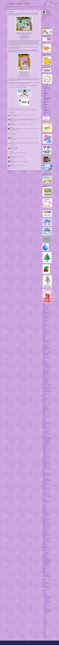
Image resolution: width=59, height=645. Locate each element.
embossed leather (45, 399)
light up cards (44, 465)
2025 (44, 592)
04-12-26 (44, 96)
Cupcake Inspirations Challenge (46, 385)
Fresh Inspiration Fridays (45, 408)
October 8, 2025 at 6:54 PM (13, 125)
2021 (44, 627)
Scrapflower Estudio (45, 510)
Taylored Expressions (45, 550)
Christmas (44, 360)
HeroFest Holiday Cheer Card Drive (47, 445)
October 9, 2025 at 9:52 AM (13, 134)
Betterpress (44, 332)
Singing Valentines (45, 521)
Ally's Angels (44, 321)
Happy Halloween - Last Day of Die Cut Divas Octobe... (47, 597)
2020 (44, 628)
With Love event (44, 586)
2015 (44, 634)
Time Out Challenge (45, 564)
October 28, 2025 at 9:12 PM (13, 166)
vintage (43, 570)
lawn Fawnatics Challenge (46, 461)
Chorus (43, 359)
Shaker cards (44, 513)
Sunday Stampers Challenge (46, 542)
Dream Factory (44, 395)
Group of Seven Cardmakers (46, 423)
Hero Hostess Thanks (45, 444)
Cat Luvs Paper (45, 95)
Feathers (44, 404)
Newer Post (9, 171)
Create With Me (45, 109)
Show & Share (44, 516)
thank (43, 551)
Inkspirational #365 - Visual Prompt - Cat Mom (46, 110)
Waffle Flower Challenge (45, 572)
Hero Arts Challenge (45, 432)
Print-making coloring (45, 502)
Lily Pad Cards (44, 466)
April (44, 619)
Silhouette (44, 517)
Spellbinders (44, 526)
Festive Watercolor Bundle (26, 75)
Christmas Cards (45, 362)
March (45, 620)
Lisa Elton (11, 123)
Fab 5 (43, 401)
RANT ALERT (45, 107)
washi (43, 573)
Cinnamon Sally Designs (46, 101)
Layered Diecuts (44, 462)
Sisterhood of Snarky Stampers (46, 523)
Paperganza (44, 492)
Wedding (44, 580)
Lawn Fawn (44, 460)
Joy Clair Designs (45, 455)
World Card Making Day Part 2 (47, 609)
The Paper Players (45, 555)
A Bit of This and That (46, 87)
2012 (44, 637)
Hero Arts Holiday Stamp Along (46, 433)
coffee (43, 368)
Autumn (43, 328)
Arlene (11, 164)
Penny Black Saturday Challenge (46, 493)
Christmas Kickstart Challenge (47, 98)
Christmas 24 (44, 361)
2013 (44, 636)
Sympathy (44, 548)
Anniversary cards (45, 324)
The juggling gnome (45, 93)
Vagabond (44, 568)
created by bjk (45, 112)
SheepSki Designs (45, 515)
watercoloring (44, 574)
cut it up (43, 386)
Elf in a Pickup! (45, 604)
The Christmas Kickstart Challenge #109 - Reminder (46, 99)
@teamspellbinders (45, 305)
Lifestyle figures (44, 464)
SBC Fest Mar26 (45, 507)
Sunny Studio (44, 543)
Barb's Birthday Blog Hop (45, 330)
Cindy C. (11, 132)
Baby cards (44, 329)
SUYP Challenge (45, 544)
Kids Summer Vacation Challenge (46, 458)
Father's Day (44, 403)
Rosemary (11, 127)
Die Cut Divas (44, 390)
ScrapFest (44, 509)
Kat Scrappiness (44, 457)
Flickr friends (44, 406)
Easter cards (44, 397)
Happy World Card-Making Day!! (48, 610)
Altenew (43, 322)
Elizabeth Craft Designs (45, 398)
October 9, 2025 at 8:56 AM (13, 130)
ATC (43, 327)
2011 (44, 638)
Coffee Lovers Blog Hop (45, 369)
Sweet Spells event (45, 546)
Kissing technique (45, 459)
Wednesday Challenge (45, 582)
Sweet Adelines (44, 545)
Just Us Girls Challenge (45, 456)
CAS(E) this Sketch (45, 355)
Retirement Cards (45, 506)
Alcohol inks (44, 319)
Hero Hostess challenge (45, 443)
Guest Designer (44, 424)
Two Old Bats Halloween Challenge (47, 565)
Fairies (43, 402)
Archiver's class (44, 325)
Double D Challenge (45, 394)
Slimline (43, 524)
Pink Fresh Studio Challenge (46, 495)
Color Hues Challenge (45, 370)
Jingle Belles (44, 454)
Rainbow (44, 505)
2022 (44, 626)
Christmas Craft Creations (46, 364)
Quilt (43, 503)
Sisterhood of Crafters (45, 522)
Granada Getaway (45, 422)
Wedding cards (44, 581)
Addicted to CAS (44, 318)
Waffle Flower (44, 571)
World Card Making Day (45, 587)
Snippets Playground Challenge (46, 525)
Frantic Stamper (44, 407)
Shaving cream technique (46, 514)
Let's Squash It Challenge (46, 463)
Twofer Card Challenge (45, 567)
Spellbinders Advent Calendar (46, 527)
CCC (43, 356)
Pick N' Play (44, 494)
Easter (43, 396)
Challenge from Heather (45, 357)
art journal (44, 326)
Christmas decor (44, 365)
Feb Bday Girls (44, 405)
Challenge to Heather (45, 358)
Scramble (44, 508)
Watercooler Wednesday (45, 575)
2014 (44, 635)
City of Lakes (44, 367)
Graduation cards (45, 421)
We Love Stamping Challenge (46, 579)
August (45, 614)
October (45, 595)
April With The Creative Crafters (47, 88)
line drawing (44, 467)
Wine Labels (44, 585)
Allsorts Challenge (45, 320)
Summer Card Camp (45, 540)
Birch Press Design (45, 333)
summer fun (44, 541)
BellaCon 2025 (44, 331)
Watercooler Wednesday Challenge (47, 576)
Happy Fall (44, 426)
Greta (10, 160)
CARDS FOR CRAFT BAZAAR (46, 113)
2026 (44, 591)
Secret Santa (44, 511)
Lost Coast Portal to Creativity (46, 468)
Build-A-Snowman (26, 34)
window (43, 584)
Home (24, 171)
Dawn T (11, 151)
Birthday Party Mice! (46, 603)
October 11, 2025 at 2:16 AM (13, 153)
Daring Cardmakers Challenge (46, 388)
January (45, 622)
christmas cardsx (45, 363)
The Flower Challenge (45, 554)
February (45, 621)
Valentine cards (44, 569)
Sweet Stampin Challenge (46, 547)
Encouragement (44, 400)
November (45, 594)
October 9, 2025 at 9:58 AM (13, 139)
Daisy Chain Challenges (45, 387)
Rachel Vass (44, 504)
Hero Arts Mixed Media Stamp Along (47, 434)
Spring (43, 529)
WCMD (43, 578)
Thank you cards (45, 552)
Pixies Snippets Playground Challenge (47, 496)
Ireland (43, 453)
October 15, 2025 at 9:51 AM (13, 162)
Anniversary (44, 323)
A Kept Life (44, 90)
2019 (44, 629)
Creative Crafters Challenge (46, 384)
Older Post (39, 171)
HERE (19, 85)
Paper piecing (44, 491)
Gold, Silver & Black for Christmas (46, 600)
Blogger (31, 643)
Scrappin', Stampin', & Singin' (18, 3)
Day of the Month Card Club (46, 389)
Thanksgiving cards (45, 553)
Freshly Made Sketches (45, 409)
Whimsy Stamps (44, 583)
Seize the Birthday (45, 512)
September (45, 613)
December (45, 593)
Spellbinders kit (44, 528)
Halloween (44, 425)
